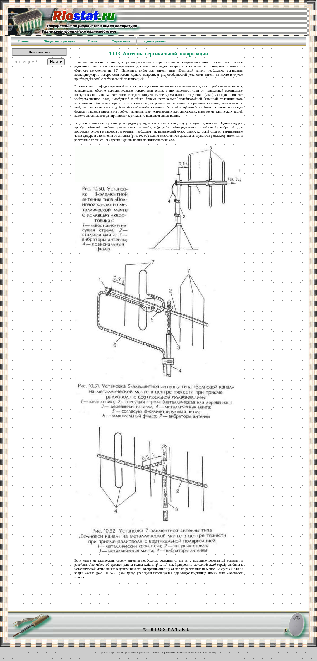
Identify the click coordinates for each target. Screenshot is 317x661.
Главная (107, 652)
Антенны (119, 652)
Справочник (168, 652)
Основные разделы (137, 652)
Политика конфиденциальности (196, 652)
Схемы (155, 652)
